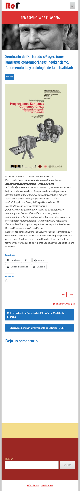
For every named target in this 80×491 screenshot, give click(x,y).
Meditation (47, 485)
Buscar (9, 458)
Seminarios (9, 77)
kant (63, 294)
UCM (71, 294)
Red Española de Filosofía (40, 18)
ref (73, 304)
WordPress (33, 485)
